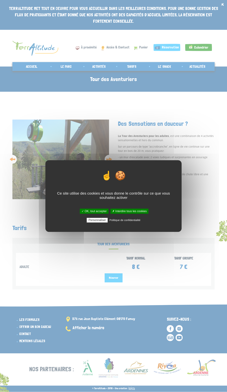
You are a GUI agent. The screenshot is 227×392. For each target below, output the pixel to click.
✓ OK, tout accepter (94, 211)
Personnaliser (97, 220)
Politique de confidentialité (124, 220)
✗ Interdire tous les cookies (129, 211)
